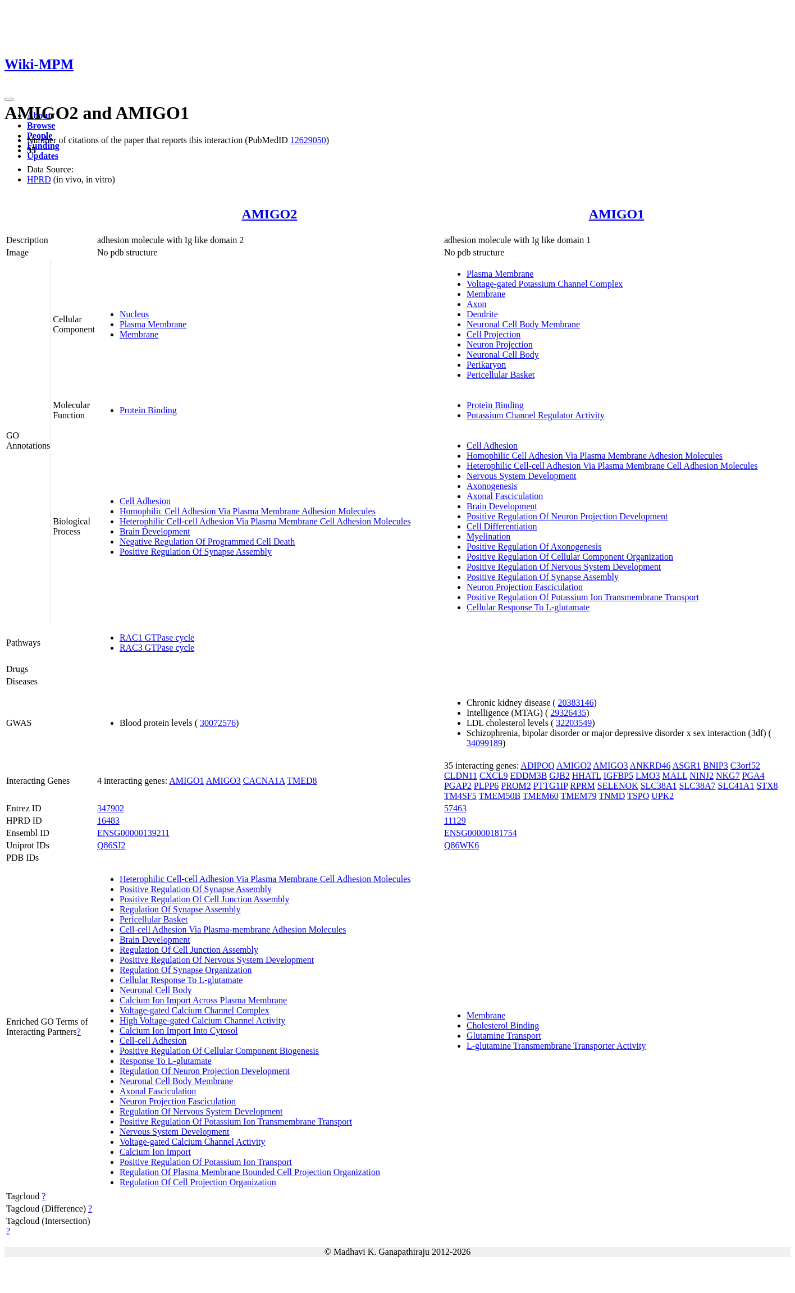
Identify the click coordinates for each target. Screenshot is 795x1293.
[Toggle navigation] (8, 99)
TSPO (638, 796)
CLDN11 (460, 775)
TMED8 (302, 780)
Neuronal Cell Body (503, 354)
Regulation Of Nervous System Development (201, 1111)
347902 (110, 808)
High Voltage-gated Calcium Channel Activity (202, 1020)
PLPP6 (486, 786)
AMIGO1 (617, 214)
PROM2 (516, 786)
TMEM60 (541, 796)
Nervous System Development (522, 476)
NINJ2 (701, 775)
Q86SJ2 (111, 845)
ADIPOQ (537, 765)
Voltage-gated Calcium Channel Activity (193, 1141)
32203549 (574, 723)
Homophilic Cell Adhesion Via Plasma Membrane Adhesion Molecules (248, 511)
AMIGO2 (270, 214)
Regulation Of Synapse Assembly (180, 909)
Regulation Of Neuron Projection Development (205, 1071)
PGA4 (753, 775)
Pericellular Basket (500, 375)
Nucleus (134, 314)
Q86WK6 (461, 845)
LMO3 (648, 775)
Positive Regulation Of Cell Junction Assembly (205, 899)
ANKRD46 (650, 765)
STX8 (767, 786)
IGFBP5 (618, 775)
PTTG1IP (550, 786)
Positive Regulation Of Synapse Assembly (196, 551)
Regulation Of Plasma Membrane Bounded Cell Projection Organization (250, 1172)
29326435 (568, 713)
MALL (675, 775)
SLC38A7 (697, 786)
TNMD (611, 796)
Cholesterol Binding (503, 1025)
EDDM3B (528, 775)
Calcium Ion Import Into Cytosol (179, 1030)
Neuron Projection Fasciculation (525, 587)
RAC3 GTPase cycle (157, 647)
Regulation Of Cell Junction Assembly (189, 949)
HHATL (586, 775)
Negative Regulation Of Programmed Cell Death (207, 541)
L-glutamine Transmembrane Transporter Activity (556, 1045)
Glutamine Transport (504, 1035)
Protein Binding (148, 410)
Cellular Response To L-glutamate (528, 607)
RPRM (582, 786)
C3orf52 (745, 765)
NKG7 (728, 775)
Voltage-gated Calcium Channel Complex (194, 1010)
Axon (477, 304)
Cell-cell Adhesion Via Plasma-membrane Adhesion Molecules (233, 929)
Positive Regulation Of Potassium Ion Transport (206, 1162)
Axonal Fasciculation (505, 496)
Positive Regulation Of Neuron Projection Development (567, 516)
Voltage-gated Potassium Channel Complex (545, 284)
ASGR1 (687, 765)
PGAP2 (458, 786)
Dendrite (482, 314)
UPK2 (662, 796)
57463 (455, 808)
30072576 (218, 723)
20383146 (576, 702)
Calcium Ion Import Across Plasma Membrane (203, 1000)
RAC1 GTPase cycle (157, 637)
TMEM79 (579, 796)
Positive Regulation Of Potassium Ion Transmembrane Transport (583, 597)
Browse (41, 125)
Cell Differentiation (502, 526)
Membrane (139, 334)
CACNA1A (264, 780)
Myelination (488, 536)
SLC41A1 (736, 786)
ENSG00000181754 (480, 833)
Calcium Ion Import (155, 1152)
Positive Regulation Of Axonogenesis (534, 546)
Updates (42, 156)
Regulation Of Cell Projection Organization (198, 1182)
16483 (108, 820)
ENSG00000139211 (133, 833)
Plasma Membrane (153, 324)
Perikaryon (486, 364)
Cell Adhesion (145, 501)
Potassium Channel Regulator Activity (536, 415)
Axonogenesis (492, 486)
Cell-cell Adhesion (153, 1040)
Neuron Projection (500, 344)
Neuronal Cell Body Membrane (523, 324)
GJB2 (559, 775)
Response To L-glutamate (166, 1061)
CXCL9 (493, 775)
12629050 (308, 140)
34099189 (484, 743)
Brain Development (155, 531)
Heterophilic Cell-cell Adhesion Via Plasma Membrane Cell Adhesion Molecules (265, 521)
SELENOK (617, 786)
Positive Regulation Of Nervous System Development (564, 567)
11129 (455, 820)
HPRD (39, 179)
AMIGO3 (223, 780)
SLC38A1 (659, 786)
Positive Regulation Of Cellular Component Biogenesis (219, 1051)
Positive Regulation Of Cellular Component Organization (570, 556)
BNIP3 (715, 765)
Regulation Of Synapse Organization (186, 970)
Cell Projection (493, 334)
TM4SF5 (460, 796)
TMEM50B (499, 796)
